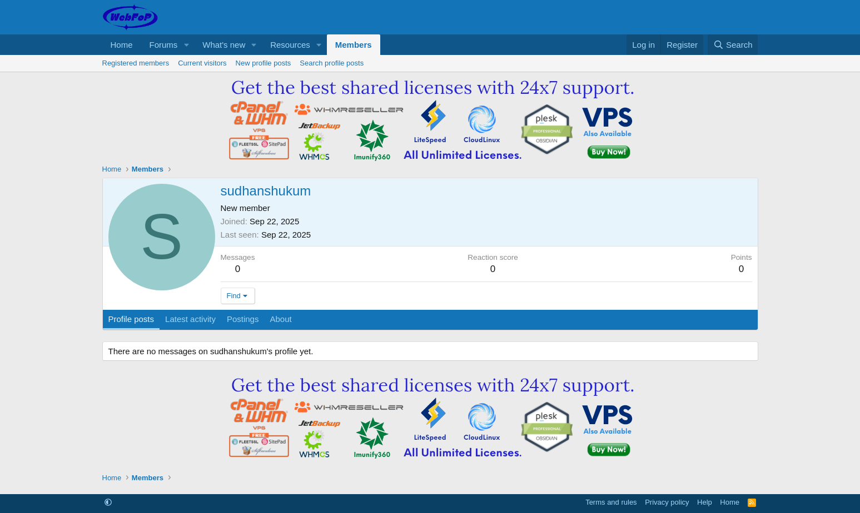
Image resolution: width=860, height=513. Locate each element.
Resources (290, 44)
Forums (164, 44)
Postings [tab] (243, 319)
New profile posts (263, 63)
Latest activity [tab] (190, 319)
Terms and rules (611, 502)
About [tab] (280, 319)
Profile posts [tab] (131, 319)
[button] (186, 44)
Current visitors (202, 63)
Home (122, 44)
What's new (223, 44)
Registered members (136, 63)
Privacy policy (667, 502)
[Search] (733, 44)
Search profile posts (332, 63)
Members (353, 44)
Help (704, 502)
